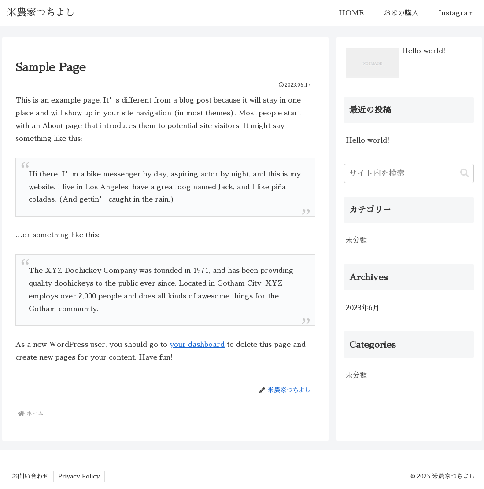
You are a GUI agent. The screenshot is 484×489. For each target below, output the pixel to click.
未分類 (356, 240)
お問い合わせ (30, 476)
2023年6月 (363, 308)
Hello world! (367, 140)
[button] (465, 173)
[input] (409, 173)
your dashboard (197, 344)
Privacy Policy (79, 476)
